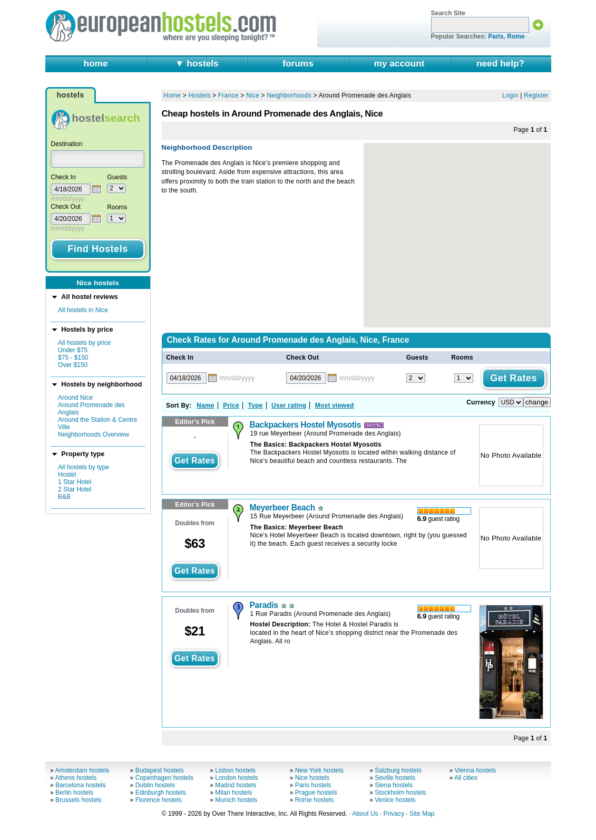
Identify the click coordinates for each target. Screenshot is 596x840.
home (95, 63)
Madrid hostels (235, 785)
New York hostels (319, 770)
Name (205, 405)
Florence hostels (158, 800)
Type (255, 405)
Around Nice (75, 397)
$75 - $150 (73, 357)
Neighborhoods (289, 95)
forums (298, 63)
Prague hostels (316, 792)
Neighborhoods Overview (93, 434)
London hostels (236, 777)
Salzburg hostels (398, 770)
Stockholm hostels (400, 792)
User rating (288, 405)
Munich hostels (236, 800)
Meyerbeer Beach (282, 507)
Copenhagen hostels (164, 777)
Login (510, 95)
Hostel (67, 474)
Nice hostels (312, 777)
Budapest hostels (159, 770)
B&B (64, 496)
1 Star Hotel (74, 482)
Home (172, 95)
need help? (500, 63)
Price (231, 405)
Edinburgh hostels (160, 792)
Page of (530, 129)
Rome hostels (314, 800)
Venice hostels (395, 800)
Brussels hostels (78, 800)
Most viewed (334, 405)
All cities (465, 777)
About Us (365, 813)
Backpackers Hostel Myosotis (305, 424)
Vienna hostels (475, 770)
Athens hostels (75, 777)
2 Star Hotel (74, 489)
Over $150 (72, 365)
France (228, 95)
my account (399, 63)
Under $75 (72, 350)
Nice (252, 95)
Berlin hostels (74, 792)
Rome (515, 36)
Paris (495, 36)
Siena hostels (394, 785)
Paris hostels (313, 785)
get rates (194, 460)
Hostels (200, 95)
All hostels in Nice (83, 310)
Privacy (394, 813)
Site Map (421, 813)
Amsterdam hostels (82, 770)
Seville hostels (395, 777)
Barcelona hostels (80, 785)
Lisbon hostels (235, 770)
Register (536, 95)
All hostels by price (84, 342)
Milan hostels (233, 792)
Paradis (264, 605)
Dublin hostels (155, 785)
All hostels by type (83, 467)
